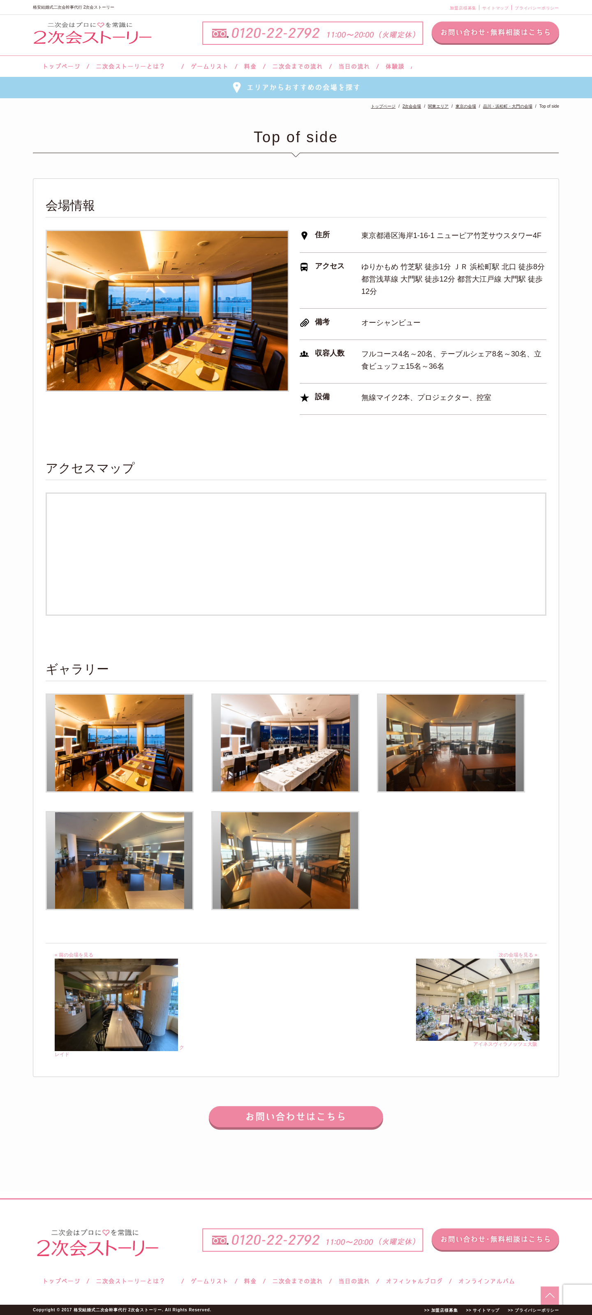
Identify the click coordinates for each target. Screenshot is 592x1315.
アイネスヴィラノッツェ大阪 (477, 1041)
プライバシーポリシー (537, 8)
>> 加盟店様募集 (441, 1310)
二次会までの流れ (297, 66)
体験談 (395, 66)
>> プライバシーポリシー (533, 1310)
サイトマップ (495, 8)
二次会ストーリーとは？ (135, 66)
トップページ (60, 66)
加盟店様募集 (463, 8)
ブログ (414, 1281)
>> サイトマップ (483, 1310)
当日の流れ (354, 66)
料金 (250, 66)
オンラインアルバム (484, 1281)
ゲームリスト (209, 66)
